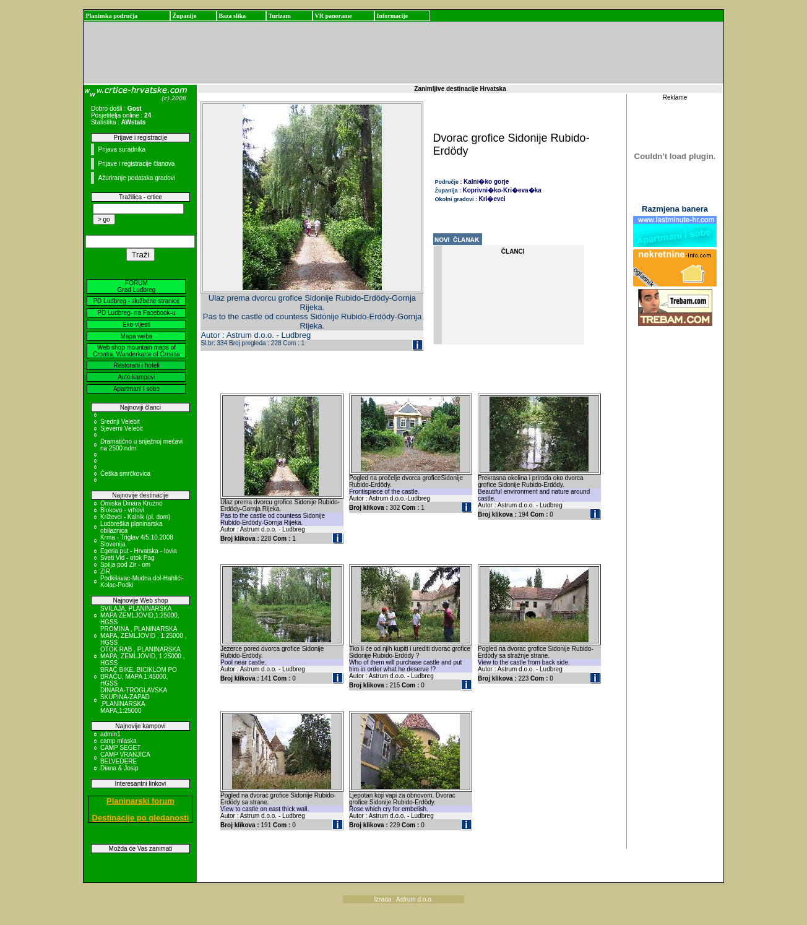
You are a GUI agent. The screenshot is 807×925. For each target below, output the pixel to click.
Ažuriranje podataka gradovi (136, 177)
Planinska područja (111, 15)
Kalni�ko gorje (486, 181)
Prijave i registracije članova (136, 163)
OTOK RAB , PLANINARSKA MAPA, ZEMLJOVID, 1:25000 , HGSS (142, 656)
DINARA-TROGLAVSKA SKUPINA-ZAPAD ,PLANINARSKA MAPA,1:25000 (133, 700)
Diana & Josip (119, 768)
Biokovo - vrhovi (122, 510)
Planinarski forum (140, 801)
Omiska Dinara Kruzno (131, 503)
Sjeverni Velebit (121, 428)
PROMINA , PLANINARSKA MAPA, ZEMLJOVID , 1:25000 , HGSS (143, 636)
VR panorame (333, 15)
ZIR (105, 571)
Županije (184, 15)
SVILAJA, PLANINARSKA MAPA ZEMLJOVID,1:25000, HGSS (139, 615)
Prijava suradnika (121, 149)
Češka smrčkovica (125, 473)
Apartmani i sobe (136, 388)
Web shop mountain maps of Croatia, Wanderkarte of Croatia (136, 351)
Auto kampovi (136, 377)
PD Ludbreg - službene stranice (136, 301)
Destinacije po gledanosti (140, 817)
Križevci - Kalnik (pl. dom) (135, 517)
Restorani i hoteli (136, 365)
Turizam (279, 15)
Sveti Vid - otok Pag (127, 557)
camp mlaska (118, 741)
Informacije (392, 15)
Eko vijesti (136, 324)
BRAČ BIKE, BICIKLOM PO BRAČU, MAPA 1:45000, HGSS (138, 676)
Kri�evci (492, 199)
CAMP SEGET (120, 747)
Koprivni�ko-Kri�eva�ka (502, 190)
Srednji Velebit (120, 421)
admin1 (110, 734)
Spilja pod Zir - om (125, 564)
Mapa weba (137, 336)
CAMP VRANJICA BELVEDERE (125, 758)
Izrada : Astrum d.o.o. (403, 899)
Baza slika (232, 15)
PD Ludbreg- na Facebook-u (136, 312)
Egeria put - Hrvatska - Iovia (138, 551)
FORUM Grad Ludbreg (137, 286)
